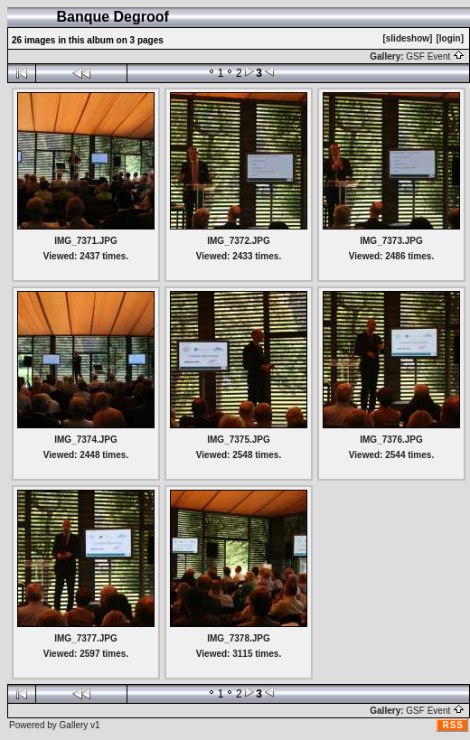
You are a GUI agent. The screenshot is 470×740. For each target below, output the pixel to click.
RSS (453, 725)
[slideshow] (407, 38)
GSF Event (435, 56)
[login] (450, 38)
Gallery (74, 725)
